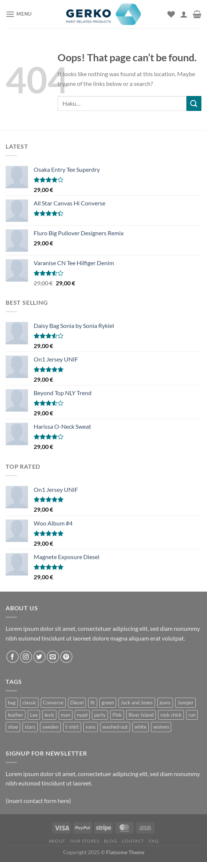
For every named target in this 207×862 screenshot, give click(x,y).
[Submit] (193, 103)
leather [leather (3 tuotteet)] (15, 715)
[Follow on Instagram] (26, 657)
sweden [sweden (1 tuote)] (50, 727)
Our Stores (84, 841)
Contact (133, 841)
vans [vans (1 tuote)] (91, 727)
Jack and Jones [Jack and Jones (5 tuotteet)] (137, 703)
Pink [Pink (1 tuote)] (117, 715)
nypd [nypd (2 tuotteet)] (82, 715)
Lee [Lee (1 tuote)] (34, 715)
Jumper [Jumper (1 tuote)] (185, 703)
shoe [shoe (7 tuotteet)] (13, 727)
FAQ (153, 841)
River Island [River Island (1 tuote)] (141, 715)
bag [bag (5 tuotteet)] (12, 703)
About (57, 841)
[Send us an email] (53, 657)
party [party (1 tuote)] (100, 715)
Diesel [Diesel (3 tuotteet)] (77, 703)
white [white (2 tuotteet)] (140, 727)
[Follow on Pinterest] (66, 657)
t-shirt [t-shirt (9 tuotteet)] (72, 727)
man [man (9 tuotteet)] (65, 715)
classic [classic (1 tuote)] (29, 703)
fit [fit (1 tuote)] (92, 703)
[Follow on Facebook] (12, 657)
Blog (110, 841)
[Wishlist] (171, 14)
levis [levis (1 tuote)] (49, 715)
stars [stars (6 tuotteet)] (30, 727)
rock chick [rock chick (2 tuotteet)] (171, 715)
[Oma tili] (184, 14)
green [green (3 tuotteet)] (108, 703)
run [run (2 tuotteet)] (191, 715)
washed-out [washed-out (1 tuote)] (115, 727)
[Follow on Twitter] (39, 657)
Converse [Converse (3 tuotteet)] (53, 703)
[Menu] (19, 14)
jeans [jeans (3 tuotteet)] (165, 703)
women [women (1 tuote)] (161, 727)
